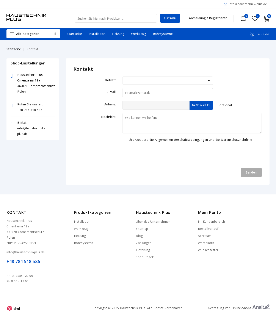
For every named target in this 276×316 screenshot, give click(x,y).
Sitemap (142, 229)
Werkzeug (138, 34)
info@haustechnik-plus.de (248, 4)
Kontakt (16, 212)
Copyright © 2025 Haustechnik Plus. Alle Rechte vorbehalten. (138, 308)
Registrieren (218, 18)
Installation (97, 34)
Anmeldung (198, 18)
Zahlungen (144, 243)
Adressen (205, 236)
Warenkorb (206, 243)
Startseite (74, 34)
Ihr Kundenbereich (211, 221)
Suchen (169, 18)
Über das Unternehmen (153, 221)
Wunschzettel (208, 250)
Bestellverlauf (208, 229)
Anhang (110, 104)
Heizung (118, 34)
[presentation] (155, 156)
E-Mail (111, 92)
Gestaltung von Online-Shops (239, 308)
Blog (139, 236)
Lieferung (143, 250)
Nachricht (108, 117)
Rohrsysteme (163, 34)
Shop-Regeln (145, 257)
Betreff (110, 80)
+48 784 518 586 (29, 110)
